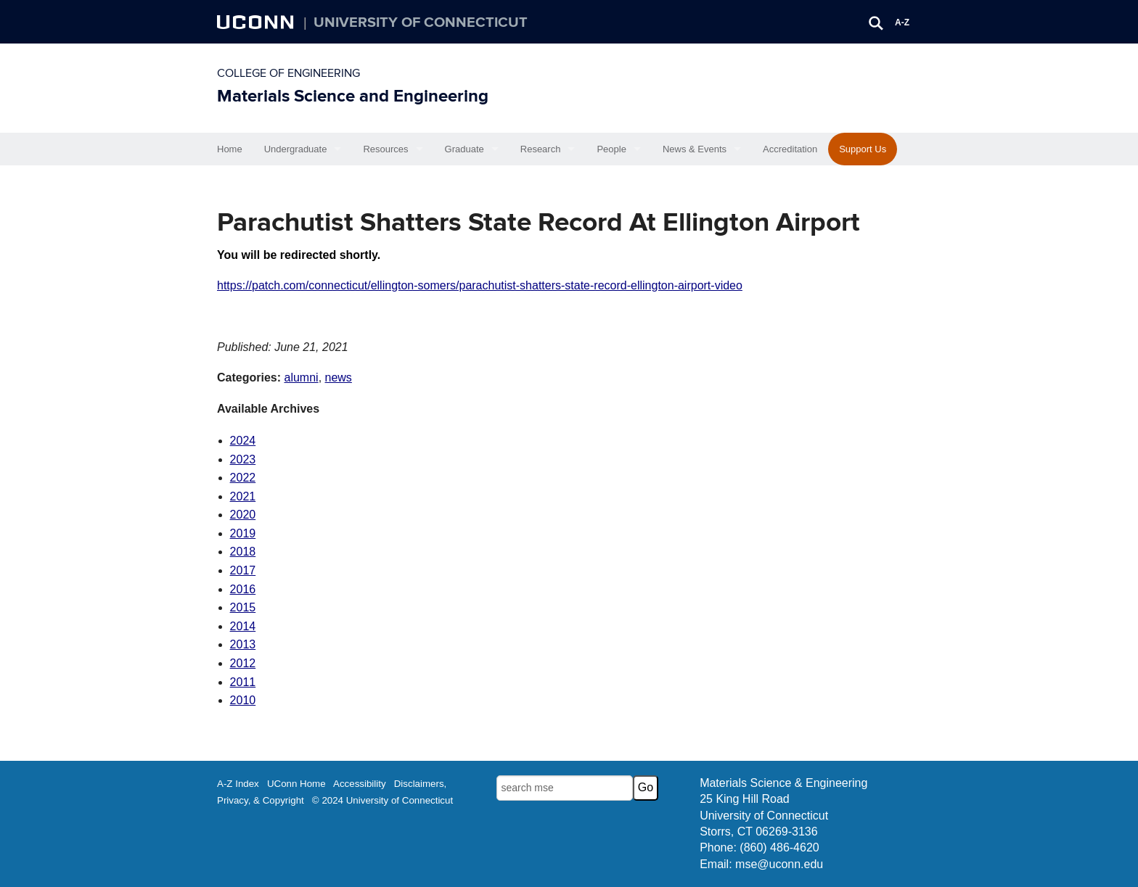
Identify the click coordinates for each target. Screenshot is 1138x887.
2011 (243, 682)
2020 (243, 514)
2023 (243, 459)
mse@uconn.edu (779, 864)
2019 (243, 533)
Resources (385, 149)
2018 (243, 551)
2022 (243, 477)
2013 (243, 644)
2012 (243, 663)
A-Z (902, 22)
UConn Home (296, 783)
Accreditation (790, 149)
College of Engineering (288, 73)
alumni (301, 377)
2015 (243, 607)
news (338, 377)
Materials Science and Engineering (352, 96)
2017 (243, 570)
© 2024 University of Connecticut (382, 800)
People (611, 149)
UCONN (257, 21)
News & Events (694, 149)
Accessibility (359, 783)
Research (540, 149)
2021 (243, 496)
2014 (243, 626)
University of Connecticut (421, 22)
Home (229, 149)
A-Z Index (238, 783)
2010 (243, 700)
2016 (243, 589)
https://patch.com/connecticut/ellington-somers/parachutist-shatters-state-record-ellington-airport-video (479, 285)
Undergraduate (295, 149)
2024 (243, 440)
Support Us (862, 149)
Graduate (464, 149)
